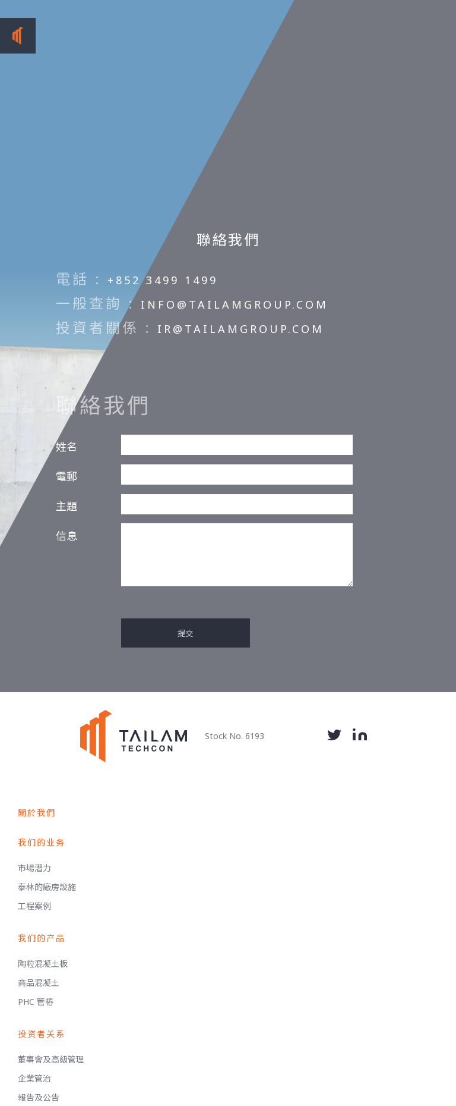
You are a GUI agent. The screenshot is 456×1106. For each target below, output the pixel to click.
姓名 (66, 446)
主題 (66, 506)
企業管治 (34, 1078)
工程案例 (34, 906)
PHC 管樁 (35, 1001)
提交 (185, 633)
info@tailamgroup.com (234, 304)
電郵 (66, 476)
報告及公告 (38, 1097)
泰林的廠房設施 (47, 887)
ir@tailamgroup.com (240, 329)
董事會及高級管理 (51, 1059)
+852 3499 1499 (162, 280)
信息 (66, 536)
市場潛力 (34, 868)
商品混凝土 (38, 982)
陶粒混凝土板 (43, 963)
